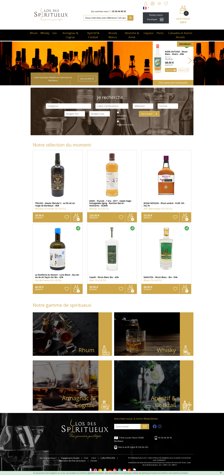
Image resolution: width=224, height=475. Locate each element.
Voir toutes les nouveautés (173, 82)
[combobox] (68, 106)
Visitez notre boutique (155, 17)
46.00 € (39, 287)
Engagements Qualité (70, 458)
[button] (190, 60)
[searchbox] (68, 106)
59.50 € (148, 216)
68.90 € (148, 287)
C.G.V (86, 458)
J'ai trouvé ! (149, 113)
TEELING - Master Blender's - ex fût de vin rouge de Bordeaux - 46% (55, 204)
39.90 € (39, 216)
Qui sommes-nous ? (100, 11)
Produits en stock (125, 124)
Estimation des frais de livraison (72, 461)
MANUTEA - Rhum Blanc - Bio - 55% (160, 277)
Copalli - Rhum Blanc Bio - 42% (104, 277)
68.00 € (169, 63)
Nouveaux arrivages (122, 117)
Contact (93, 461)
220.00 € (94, 216)
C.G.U (93, 458)
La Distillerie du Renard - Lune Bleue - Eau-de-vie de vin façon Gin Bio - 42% (57, 276)
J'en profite (87, 78)
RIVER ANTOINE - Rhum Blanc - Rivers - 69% (176, 52)
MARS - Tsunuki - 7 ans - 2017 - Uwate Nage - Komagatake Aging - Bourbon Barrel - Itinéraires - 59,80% (110, 203)
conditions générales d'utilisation (92, 473)
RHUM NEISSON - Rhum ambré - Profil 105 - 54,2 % (164, 204)
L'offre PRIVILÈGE (108, 458)
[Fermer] (221, 473)
